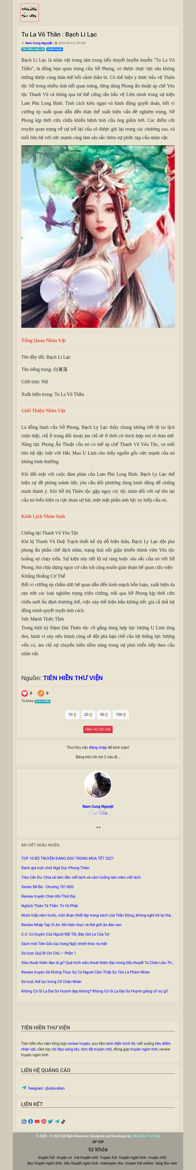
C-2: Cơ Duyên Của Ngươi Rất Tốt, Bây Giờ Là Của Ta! (65, 934)
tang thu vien (166, 1163)
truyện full (46, 1157)
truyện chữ (157, 1157)
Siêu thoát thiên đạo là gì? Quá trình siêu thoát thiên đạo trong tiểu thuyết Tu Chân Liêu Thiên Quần (103, 962)
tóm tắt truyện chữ (96, 1049)
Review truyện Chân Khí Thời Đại (48, 896)
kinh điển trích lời (121, 1043)
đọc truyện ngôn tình (44, 1163)
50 (104, 714)
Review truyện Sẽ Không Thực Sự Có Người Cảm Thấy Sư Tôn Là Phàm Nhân (85, 972)
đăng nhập (98, 747)
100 (121, 714)
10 (72, 714)
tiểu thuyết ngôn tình (81, 1163)
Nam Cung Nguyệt (38, 43)
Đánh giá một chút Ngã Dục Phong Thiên (55, 868)
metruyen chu (111, 1163)
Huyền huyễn (55, 49)
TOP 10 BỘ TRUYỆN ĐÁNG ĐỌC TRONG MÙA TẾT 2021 (67, 858)
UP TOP (98, 1142)
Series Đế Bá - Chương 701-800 (47, 887)
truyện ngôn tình (144, 1049)
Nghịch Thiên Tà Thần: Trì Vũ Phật (49, 906)
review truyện (78, 1043)
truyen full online (139, 1163)
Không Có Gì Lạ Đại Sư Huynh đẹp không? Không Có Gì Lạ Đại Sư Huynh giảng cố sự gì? (94, 991)
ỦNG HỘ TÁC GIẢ (98, 729)
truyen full (108, 1157)
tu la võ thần (42, 701)
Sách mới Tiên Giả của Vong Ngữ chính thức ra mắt (64, 943)
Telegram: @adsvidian (43, 1088)
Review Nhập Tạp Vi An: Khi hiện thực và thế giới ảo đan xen (71, 925)
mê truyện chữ (86, 1157)
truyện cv (64, 1157)
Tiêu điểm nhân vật (33, 49)
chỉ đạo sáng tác (65, 1049)
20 (88, 714)
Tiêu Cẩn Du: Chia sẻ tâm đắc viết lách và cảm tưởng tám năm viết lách (81, 877)
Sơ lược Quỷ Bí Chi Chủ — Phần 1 (48, 953)
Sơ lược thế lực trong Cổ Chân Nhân (51, 981)
